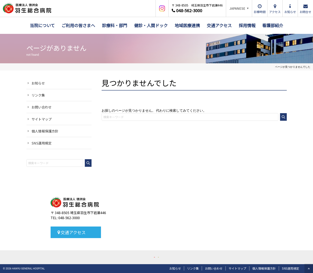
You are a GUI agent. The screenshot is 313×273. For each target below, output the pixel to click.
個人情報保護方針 (44, 131)
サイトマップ (41, 119)
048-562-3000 (189, 10)
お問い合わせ (41, 107)
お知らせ (38, 83)
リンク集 (38, 95)
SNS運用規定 (41, 143)
